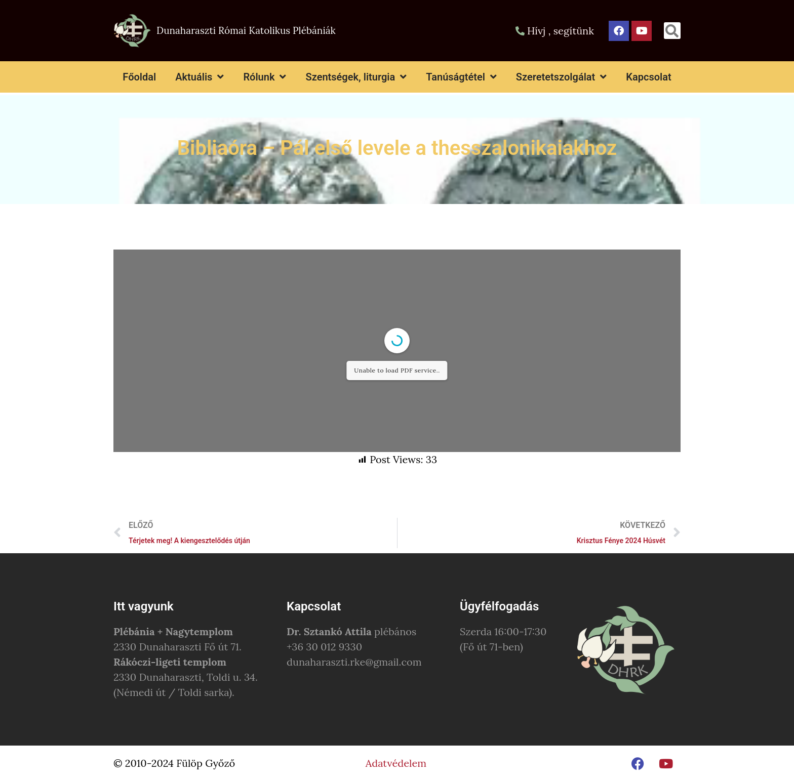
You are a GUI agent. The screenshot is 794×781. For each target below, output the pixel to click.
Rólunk (264, 77)
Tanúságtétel (461, 77)
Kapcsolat (648, 77)
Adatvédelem (396, 763)
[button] (672, 30)
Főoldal (139, 77)
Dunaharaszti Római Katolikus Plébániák (246, 30)
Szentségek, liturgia (356, 77)
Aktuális (199, 77)
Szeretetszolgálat (561, 77)
